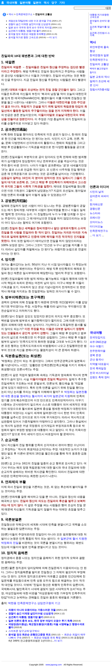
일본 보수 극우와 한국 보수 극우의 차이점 (30, 27)
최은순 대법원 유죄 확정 (47, 637)
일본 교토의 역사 (100, 76)
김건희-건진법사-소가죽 (100, 34)
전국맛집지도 (97, 337)
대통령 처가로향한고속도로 (99, 16)
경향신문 (95, 208)
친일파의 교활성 (99, 64)
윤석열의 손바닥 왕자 (100, 22)
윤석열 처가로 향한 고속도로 (23, 37)
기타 (62, 2)
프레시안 (95, 217)
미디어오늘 (96, 226)
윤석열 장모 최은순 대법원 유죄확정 (27, 34)
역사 (46, 2)
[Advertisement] (35, 46)
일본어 (37, 2)
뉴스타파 (95, 213)
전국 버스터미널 (99, 372)
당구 (54, 2)
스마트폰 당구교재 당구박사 (24, 631)
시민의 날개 (97, 191)
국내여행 (11, 2)
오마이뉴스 (96, 222)
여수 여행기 (97, 346)
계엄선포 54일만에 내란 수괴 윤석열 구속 (29, 21)
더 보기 (53, 37)
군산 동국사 (97, 359)
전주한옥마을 (97, 350)
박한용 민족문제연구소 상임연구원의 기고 (34, 603)
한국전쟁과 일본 (99, 55)
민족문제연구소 (24, 14)
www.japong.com (54, 664)
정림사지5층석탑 (100, 89)
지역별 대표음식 (99, 364)
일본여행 (25, 2)
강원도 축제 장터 (100, 377)
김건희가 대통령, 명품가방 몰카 (24, 31)
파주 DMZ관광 (98, 342)
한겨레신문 (96, 204)
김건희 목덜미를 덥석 (100, 28)
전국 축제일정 (98, 368)
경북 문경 (95, 355)
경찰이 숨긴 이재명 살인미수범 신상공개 (29, 24)
